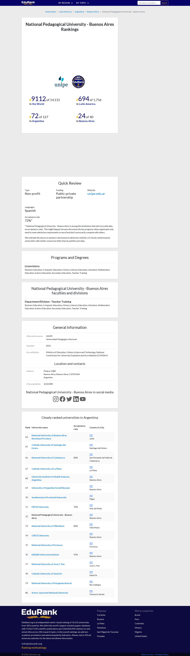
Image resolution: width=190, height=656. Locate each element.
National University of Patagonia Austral (52, 583)
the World (38, 103)
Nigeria (138, 632)
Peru (137, 619)
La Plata (100, 623)
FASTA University (40, 507)
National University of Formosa (47, 545)
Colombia (139, 623)
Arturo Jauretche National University (50, 592)
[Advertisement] (45, 53)
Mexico (138, 627)
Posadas (101, 636)
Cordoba (101, 615)
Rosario (100, 619)
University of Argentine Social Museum (51, 488)
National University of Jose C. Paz (48, 564)
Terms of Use (147, 654)
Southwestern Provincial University (49, 497)
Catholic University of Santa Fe (47, 573)
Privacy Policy (161, 654)
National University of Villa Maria (48, 526)
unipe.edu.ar (96, 193)
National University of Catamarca (48, 457)
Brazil (137, 615)
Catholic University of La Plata (46, 468)
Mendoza (101, 627)
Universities (50, 11)
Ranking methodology (34, 647)
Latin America (65, 11)
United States (141, 636)
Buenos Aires (93, 11)
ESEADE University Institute (45, 554)
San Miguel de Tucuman (107, 632)
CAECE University (40, 535)
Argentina (79, 11)
